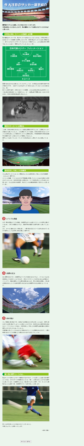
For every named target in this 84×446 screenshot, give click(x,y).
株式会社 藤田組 (26, 441)
